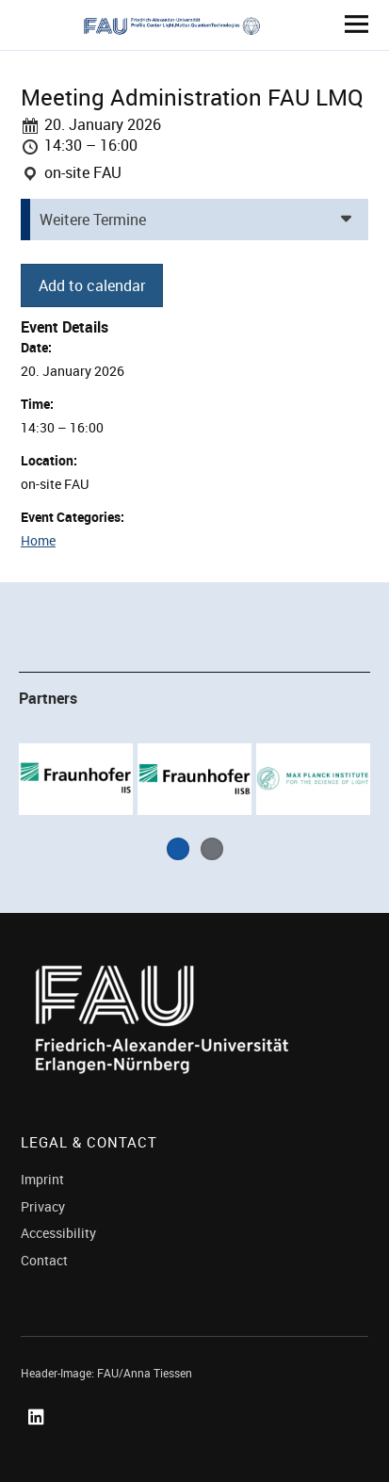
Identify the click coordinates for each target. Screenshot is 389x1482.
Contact (44, 1260)
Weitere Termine (93, 219)
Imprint (42, 1179)
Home (38, 540)
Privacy (43, 1206)
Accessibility (58, 1233)
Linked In (39, 1438)
